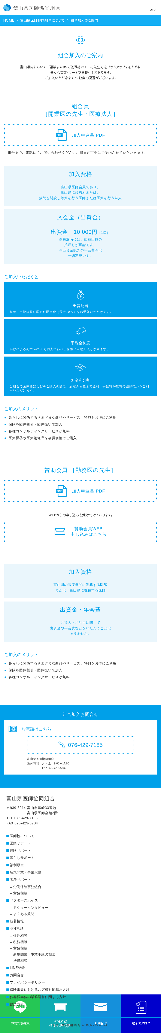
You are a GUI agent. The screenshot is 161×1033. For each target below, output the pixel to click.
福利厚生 (17, 865)
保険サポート (20, 850)
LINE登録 (17, 968)
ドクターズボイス (24, 900)
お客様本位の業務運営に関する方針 (38, 997)
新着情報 (17, 921)
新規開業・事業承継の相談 (34, 954)
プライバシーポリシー (27, 982)
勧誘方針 (17, 1004)
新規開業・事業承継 (26, 872)
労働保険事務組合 (27, 887)
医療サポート (20, 843)
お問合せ (17, 975)
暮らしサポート (22, 858)
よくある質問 (23, 914)
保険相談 (20, 935)
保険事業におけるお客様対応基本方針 (40, 989)
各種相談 (17, 928)
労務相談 (20, 893)
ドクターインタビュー (30, 907)
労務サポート (20, 879)
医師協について (22, 836)
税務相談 (20, 942)
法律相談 (20, 960)
